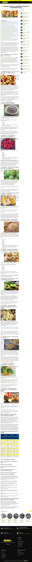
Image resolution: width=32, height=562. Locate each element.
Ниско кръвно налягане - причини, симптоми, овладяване (26, 50)
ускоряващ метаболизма (10, 381)
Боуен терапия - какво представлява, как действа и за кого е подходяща (26, 13)
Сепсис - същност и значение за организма (26, 71)
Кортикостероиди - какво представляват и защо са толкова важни (26, 56)
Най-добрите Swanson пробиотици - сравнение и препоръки (26, 38)
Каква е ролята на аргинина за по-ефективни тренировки (27, 32)
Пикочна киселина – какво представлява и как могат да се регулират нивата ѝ (26, 60)
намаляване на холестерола (5, 98)
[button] (29, 511)
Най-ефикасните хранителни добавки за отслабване (26, 41)
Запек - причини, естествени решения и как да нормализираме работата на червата (26, 17)
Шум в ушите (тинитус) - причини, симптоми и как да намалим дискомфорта (26, 20)
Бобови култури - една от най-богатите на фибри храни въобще (9, 23)
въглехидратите (3, 58)
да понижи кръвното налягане (5, 360)
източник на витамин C (7, 213)
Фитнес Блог (5, 4)
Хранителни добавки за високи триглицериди (26, 63)
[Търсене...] (30, 2)
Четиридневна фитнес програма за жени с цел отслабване (26, 24)
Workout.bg (1, 4)
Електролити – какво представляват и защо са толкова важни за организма (26, 69)
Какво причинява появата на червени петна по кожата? (26, 65)
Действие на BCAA (25, 29)
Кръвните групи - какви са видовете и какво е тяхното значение (26, 44)
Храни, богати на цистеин (26, 26)
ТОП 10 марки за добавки (26, 53)
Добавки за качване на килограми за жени (26, 35)
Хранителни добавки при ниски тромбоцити (26, 47)
